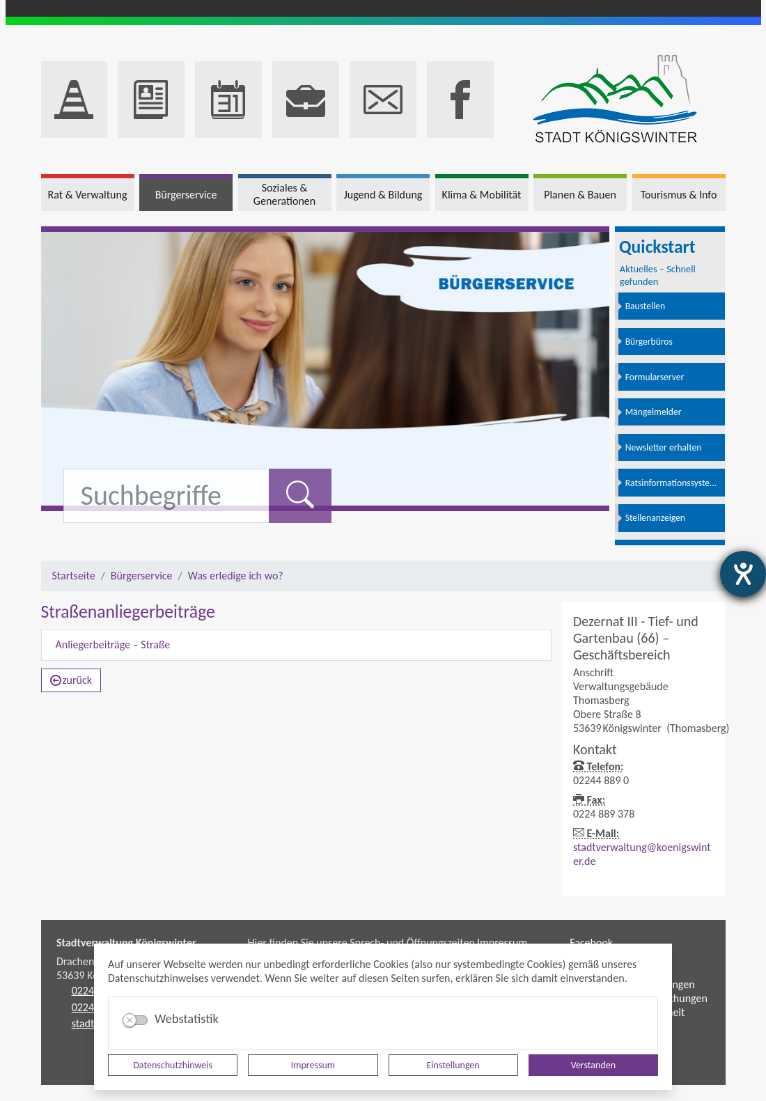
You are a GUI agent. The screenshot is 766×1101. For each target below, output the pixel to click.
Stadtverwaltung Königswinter (126, 942)
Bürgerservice (142, 575)
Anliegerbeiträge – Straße (113, 644)
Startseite (73, 575)
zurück (71, 680)
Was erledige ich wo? (235, 575)
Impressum (313, 1065)
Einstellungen (453, 1065)
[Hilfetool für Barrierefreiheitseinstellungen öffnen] (743, 574)
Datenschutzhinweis (172, 1065)
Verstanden (593, 1065)
